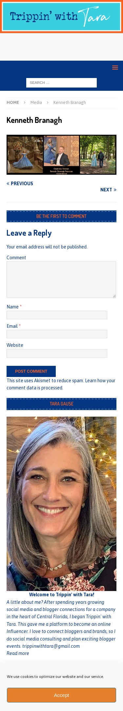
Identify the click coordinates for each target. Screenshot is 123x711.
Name (13, 306)
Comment (16, 257)
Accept (61, 695)
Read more (18, 653)
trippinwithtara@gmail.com (51, 646)
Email (13, 326)
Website (15, 345)
